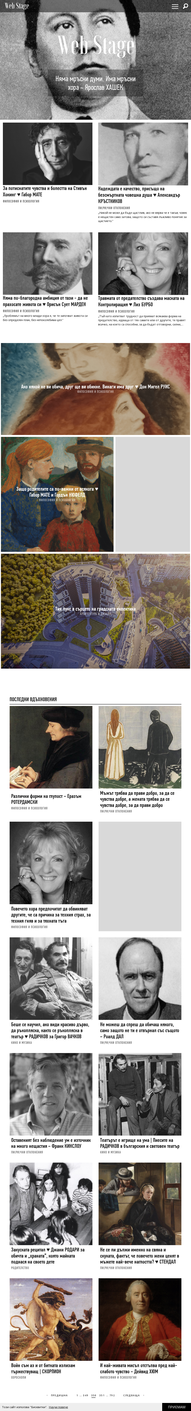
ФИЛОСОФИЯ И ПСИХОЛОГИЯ (21, 201)
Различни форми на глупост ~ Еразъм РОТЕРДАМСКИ (46, 799)
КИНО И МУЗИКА (21, 1043)
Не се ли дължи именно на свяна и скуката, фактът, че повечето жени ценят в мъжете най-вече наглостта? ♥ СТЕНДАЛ (139, 1255)
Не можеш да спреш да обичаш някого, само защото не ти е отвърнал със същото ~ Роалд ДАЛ (139, 1030)
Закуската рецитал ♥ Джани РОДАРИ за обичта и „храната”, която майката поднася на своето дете (48, 1255)
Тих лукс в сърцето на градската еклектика (95, 608)
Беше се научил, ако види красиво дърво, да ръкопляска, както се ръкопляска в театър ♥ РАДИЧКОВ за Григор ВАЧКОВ (50, 1030)
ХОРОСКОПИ (18, 1377)
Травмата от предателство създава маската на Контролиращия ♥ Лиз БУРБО (141, 301)
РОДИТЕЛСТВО (20, 1268)
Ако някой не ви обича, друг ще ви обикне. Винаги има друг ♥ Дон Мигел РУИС (95, 386)
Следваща (134, 1395)
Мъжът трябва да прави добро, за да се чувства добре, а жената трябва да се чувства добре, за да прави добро (137, 799)
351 (102, 1395)
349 (85, 1395)
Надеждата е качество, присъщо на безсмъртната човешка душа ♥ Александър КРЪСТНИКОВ (139, 194)
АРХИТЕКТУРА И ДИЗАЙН (95, 614)
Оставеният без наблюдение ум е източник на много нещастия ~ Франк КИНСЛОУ (51, 1143)
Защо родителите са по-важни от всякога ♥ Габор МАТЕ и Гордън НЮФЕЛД (57, 492)
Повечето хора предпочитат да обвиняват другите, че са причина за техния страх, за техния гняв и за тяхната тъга (51, 915)
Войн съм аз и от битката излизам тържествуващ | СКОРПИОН (43, 1368)
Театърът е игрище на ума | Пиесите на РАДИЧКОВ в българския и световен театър (139, 1143)
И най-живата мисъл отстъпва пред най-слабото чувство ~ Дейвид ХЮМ (138, 1368)
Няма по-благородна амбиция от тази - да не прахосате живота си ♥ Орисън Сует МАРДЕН (45, 301)
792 (112, 1395)
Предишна (57, 1395)
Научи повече (58, 1407)
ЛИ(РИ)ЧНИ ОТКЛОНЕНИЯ (114, 208)
